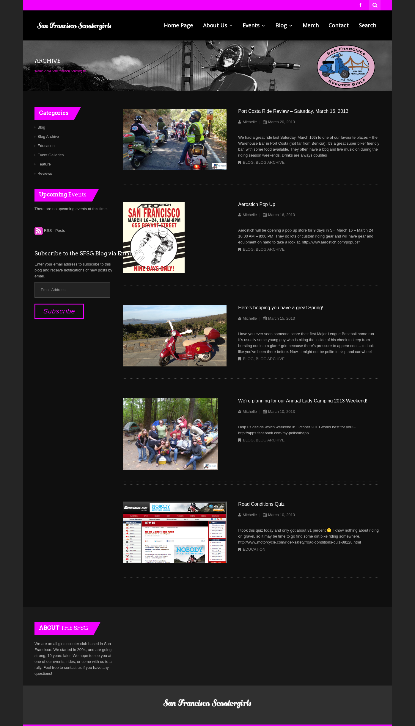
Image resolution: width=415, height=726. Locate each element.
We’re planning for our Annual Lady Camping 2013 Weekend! (302, 400)
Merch (311, 25)
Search (367, 25)
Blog (284, 25)
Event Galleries (50, 155)
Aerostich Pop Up (256, 204)
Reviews (44, 173)
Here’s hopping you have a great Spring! (280, 307)
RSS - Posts (54, 230)
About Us (218, 25)
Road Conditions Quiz (261, 504)
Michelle (250, 122)
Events (254, 25)
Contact (338, 25)
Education (254, 549)
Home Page (178, 25)
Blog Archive (270, 162)
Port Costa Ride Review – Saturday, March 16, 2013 (293, 111)
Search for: (375, 4)
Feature (44, 164)
